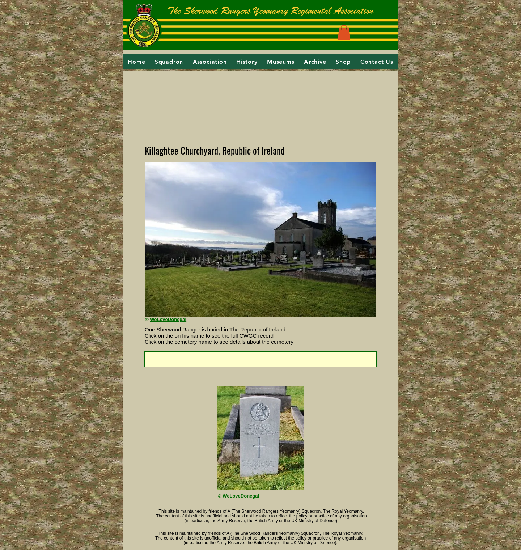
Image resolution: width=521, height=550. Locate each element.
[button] (344, 32)
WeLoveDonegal (168, 319)
